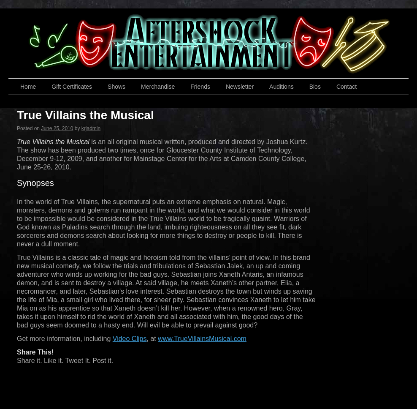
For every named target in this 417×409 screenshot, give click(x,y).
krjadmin (90, 128)
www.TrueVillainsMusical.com (202, 338)
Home (28, 86)
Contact (346, 86)
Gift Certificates (71, 86)
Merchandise (158, 86)
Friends (200, 86)
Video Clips (130, 338)
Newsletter (240, 86)
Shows (116, 86)
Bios (315, 86)
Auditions (281, 86)
